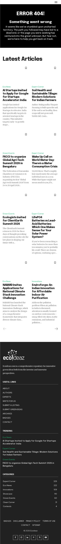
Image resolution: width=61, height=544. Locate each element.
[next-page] (56, 329)
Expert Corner (38, 87)
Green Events (8, 153)
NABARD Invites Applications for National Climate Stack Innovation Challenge (14, 292)
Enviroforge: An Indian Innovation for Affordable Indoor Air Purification (43, 292)
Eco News (7, 87)
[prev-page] (5, 329)
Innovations (37, 281)
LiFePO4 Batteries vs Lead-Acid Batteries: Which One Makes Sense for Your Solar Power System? (44, 227)
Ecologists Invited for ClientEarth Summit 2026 (14, 220)
